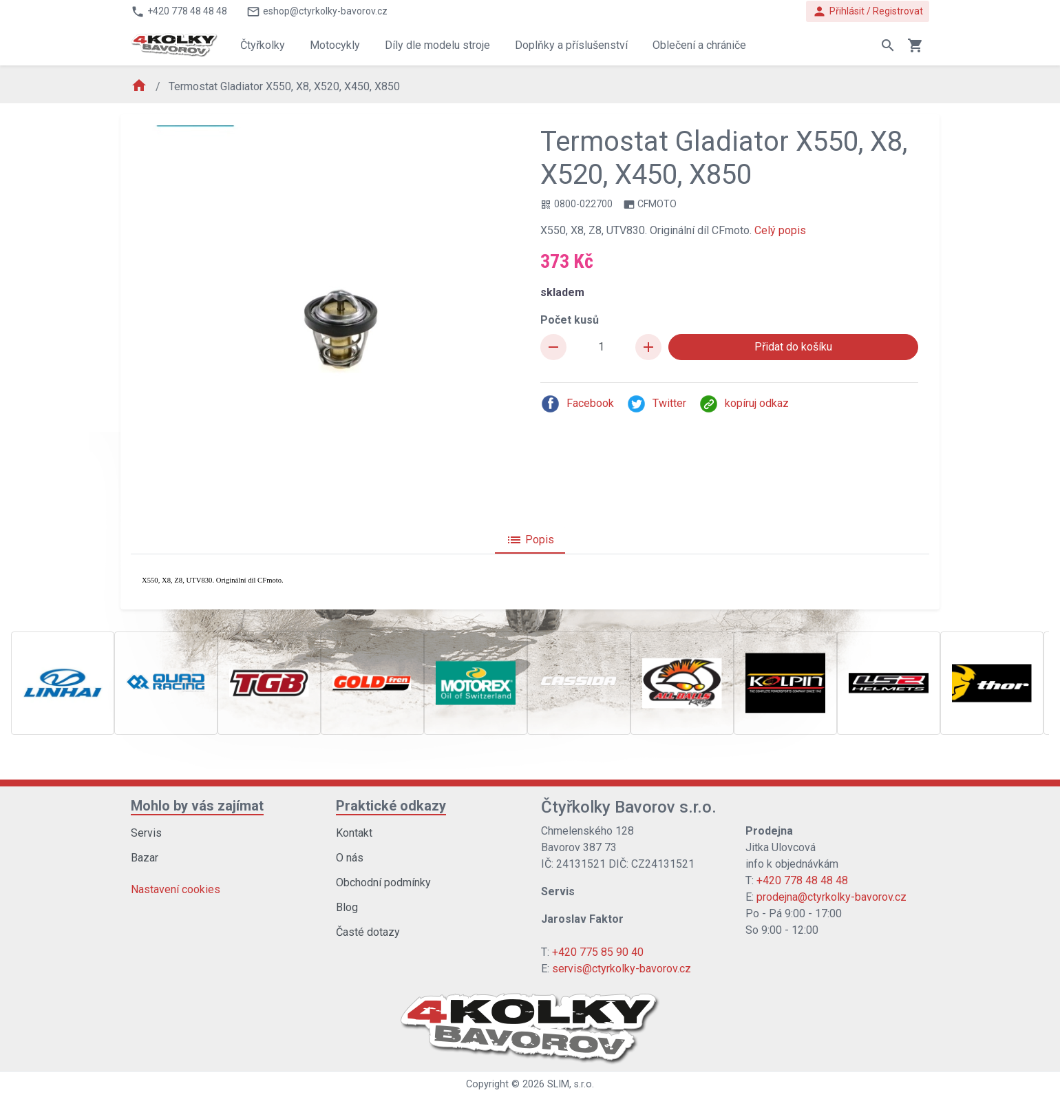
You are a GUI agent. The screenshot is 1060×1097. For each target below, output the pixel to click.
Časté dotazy (368, 932)
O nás (349, 857)
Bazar (144, 857)
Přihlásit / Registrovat (867, 11)
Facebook (577, 404)
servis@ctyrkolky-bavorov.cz (621, 968)
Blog (347, 907)
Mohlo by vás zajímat (197, 805)
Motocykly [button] (335, 45)
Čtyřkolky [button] (262, 45)
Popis (530, 540)
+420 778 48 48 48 (802, 880)
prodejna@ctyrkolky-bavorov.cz (831, 896)
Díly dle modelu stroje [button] (437, 45)
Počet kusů (569, 319)
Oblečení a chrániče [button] (699, 45)
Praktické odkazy (391, 805)
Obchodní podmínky (383, 882)
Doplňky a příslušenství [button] (571, 45)
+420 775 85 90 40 (598, 952)
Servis (146, 832)
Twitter (656, 404)
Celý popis (780, 230)
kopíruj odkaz (744, 404)
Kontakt (354, 832)
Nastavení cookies (175, 889)
